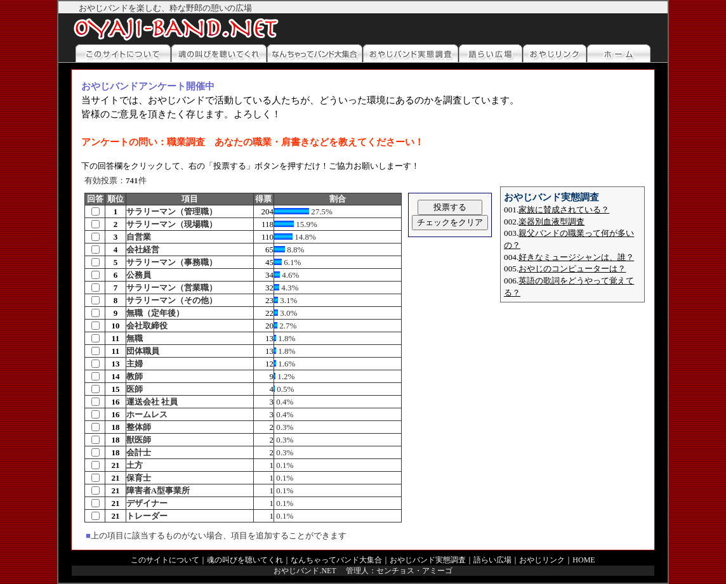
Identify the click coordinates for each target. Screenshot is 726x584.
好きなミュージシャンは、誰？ (576, 257)
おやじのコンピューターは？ (572, 268)
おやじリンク (542, 559)
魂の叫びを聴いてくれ (245, 559)
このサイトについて (165, 559)
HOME (583, 559)
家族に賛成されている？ (563, 209)
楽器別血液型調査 (551, 221)
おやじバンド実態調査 (428, 559)
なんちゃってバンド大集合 (336, 559)
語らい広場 (492, 559)
